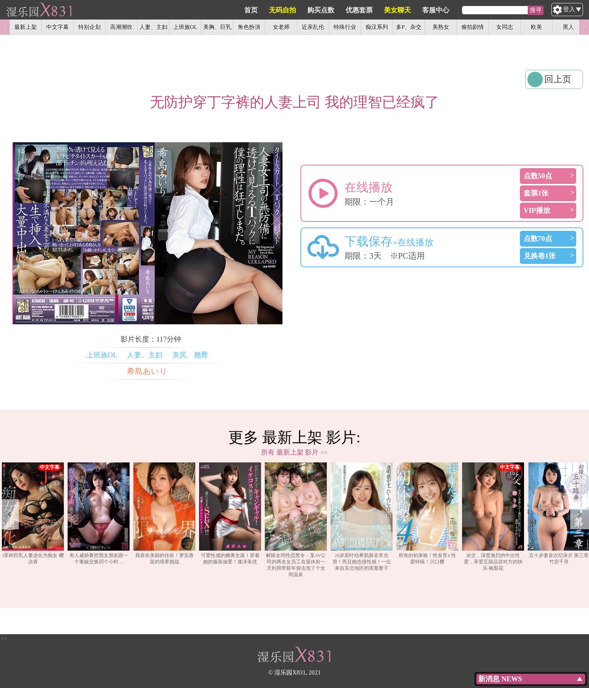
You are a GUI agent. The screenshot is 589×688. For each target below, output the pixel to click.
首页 (286, 10)
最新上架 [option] (25, 27)
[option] (33, 520)
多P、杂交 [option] (408, 27)
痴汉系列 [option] (376, 27)
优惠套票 (394, 10)
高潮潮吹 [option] (121, 27)
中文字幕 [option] (57, 27)
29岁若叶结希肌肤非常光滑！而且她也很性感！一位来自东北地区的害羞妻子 (362, 516)
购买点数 (356, 10)
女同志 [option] (504, 27)
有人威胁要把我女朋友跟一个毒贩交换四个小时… (99, 513)
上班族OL (102, 355)
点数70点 (538, 238)
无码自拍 (318, 10)
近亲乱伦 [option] (313, 27)
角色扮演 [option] (249, 27)
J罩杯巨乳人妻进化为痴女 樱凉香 (33, 513)
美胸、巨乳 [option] (217, 27)
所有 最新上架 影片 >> (294, 452)
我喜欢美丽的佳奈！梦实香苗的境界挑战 (164, 513)
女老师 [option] (281, 27)
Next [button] (584, 27)
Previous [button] (5, 27)
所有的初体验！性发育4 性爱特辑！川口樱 (427, 513)
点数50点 (538, 176)
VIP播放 (537, 210)
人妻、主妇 (145, 355)
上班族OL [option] (185, 27)
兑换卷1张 (540, 256)
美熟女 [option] (440, 27)
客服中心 (471, 10)
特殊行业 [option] (345, 27)
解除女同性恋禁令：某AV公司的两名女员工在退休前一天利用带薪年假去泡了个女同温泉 (296, 519)
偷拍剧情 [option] (472, 27)
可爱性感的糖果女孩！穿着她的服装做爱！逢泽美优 (230, 513)
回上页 (557, 79)
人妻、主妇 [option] (153, 27)
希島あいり (147, 371)
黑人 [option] (568, 27)
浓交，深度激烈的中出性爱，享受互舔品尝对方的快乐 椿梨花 (493, 516)
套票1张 (536, 193)
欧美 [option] (536, 27)
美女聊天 (433, 10)
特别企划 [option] (89, 27)
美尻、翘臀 (190, 355)
